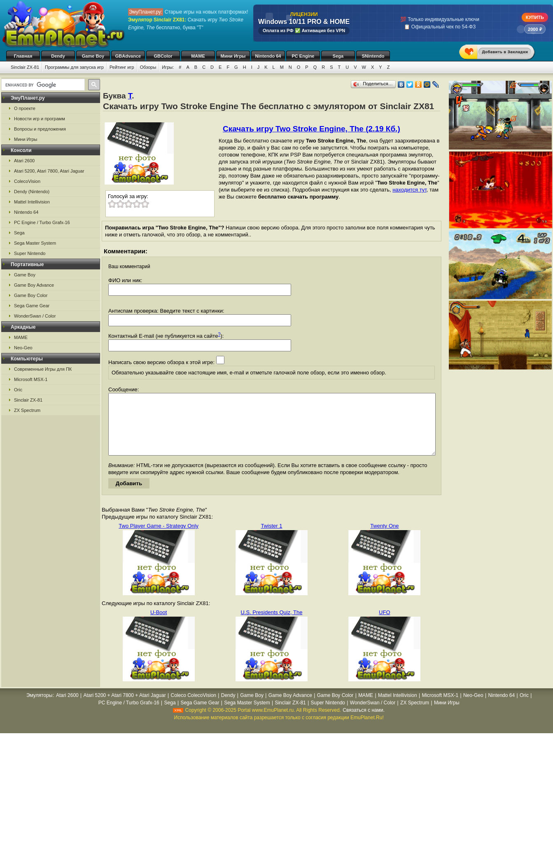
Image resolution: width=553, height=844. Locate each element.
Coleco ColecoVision (193, 708)
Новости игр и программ (39, 118)
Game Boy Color (30, 295)
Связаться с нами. (364, 722)
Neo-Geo (23, 347)
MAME (198, 56)
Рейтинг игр (122, 67)
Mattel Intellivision (32, 201)
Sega (338, 56)
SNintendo (373, 56)
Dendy (58, 56)
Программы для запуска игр (74, 67)
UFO (384, 625)
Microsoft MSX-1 (30, 379)
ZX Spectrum (27, 410)
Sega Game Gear (31, 305)
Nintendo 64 (268, 56)
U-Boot (158, 625)
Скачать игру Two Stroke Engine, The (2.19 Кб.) (311, 128)
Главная (23, 56)
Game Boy (93, 56)
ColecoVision (27, 181)
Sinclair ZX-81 (25, 67)
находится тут (409, 190)
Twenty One (384, 538)
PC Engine (303, 56)
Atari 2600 (24, 160)
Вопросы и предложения (40, 128)
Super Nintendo (29, 253)
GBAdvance (128, 56)
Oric (18, 389)
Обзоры (148, 67)
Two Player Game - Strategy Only (158, 538)
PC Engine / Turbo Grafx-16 (42, 222)
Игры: (168, 67)
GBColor (163, 56)
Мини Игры (233, 56)
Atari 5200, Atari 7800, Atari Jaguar (49, 170)
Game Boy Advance (34, 285)
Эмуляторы (39, 708)
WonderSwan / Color (35, 315)
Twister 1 (271, 538)
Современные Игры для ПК (43, 369)
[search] (42, 85)
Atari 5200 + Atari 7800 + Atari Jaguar (125, 708)
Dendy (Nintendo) (31, 191)
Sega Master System (35, 243)
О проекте (24, 108)
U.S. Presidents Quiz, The (271, 625)
